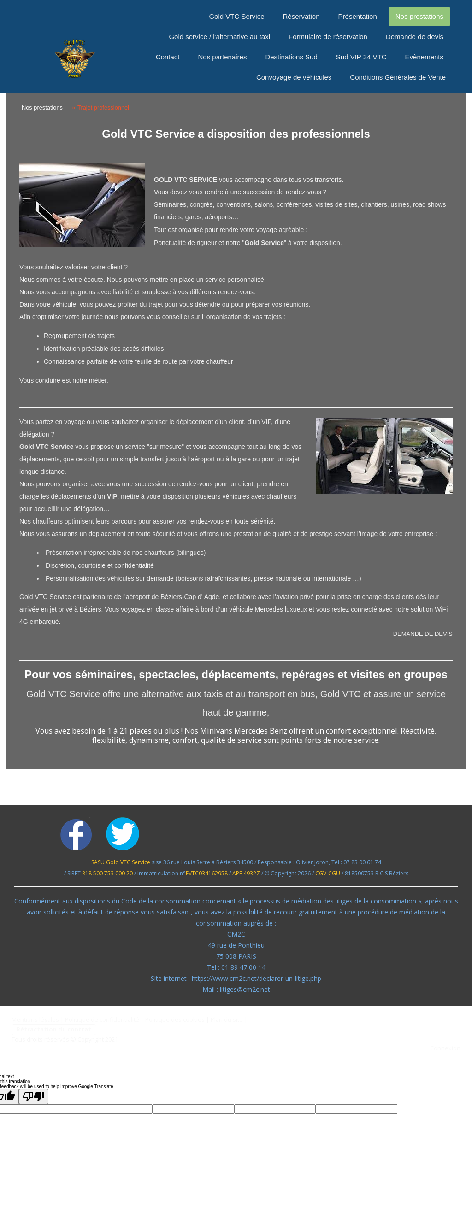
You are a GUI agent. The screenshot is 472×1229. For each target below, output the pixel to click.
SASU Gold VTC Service (120, 862)
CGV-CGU (327, 873)
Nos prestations (419, 16)
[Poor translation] (33, 1096)
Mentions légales (35, 1019)
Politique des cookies (175, 1019)
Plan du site (227, 1019)
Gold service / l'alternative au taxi (219, 37)
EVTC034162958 (207, 873)
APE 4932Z (246, 873)
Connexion (445, 1048)
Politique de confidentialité (102, 1019)
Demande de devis (414, 37)
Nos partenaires (222, 57)
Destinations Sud (291, 57)
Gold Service (264, 242)
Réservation (301, 16)
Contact (168, 57)
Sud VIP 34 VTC (361, 57)
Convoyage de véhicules (293, 77)
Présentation (357, 16)
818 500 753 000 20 (107, 873)
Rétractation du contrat (54, 1029)
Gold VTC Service (236, 16)
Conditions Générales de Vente (398, 77)
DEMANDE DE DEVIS (423, 633)
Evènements (424, 57)
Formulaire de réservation (328, 37)
